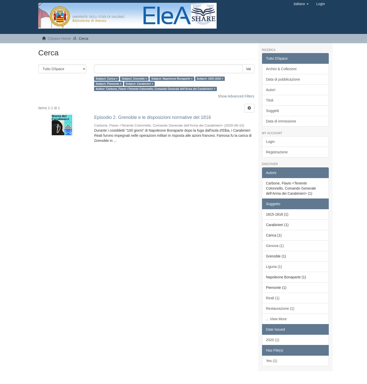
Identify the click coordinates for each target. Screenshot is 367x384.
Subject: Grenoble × (134, 78)
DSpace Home (59, 38)
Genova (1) (275, 246)
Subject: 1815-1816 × (210, 78)
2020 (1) (272, 340)
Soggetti (272, 111)
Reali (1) (273, 298)
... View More (276, 319)
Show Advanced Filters (236, 96)
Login (270, 142)
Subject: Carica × (107, 78)
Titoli (269, 100)
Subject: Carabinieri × (139, 83)
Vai (248, 69)
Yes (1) (271, 361)
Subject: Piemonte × (109, 83)
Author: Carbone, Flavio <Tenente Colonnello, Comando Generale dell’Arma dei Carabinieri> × (155, 88)
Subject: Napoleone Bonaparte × (172, 78)
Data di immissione (281, 121)
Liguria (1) (274, 267)
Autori (271, 90)
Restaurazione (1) (280, 308)
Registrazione (277, 152)
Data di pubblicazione (283, 79)
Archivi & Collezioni (281, 69)
